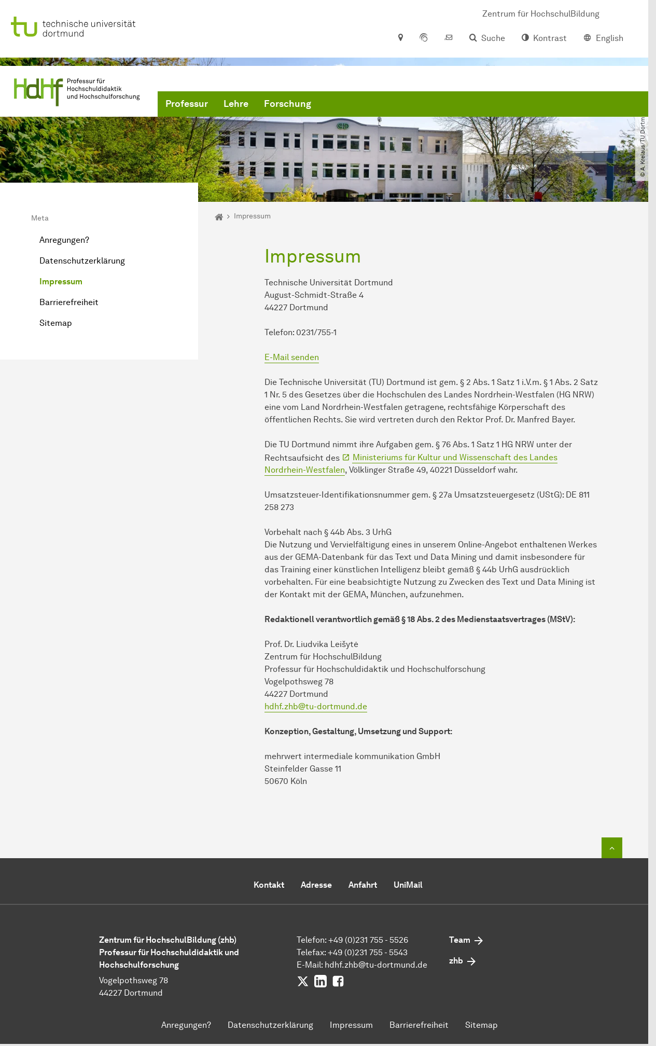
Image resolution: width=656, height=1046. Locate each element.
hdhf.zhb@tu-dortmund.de (315, 706)
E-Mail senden (291, 357)
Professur (186, 103)
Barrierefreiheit (69, 302)
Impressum (60, 281)
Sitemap (55, 323)
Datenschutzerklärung (82, 261)
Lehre (236, 103)
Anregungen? (64, 240)
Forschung (287, 103)
